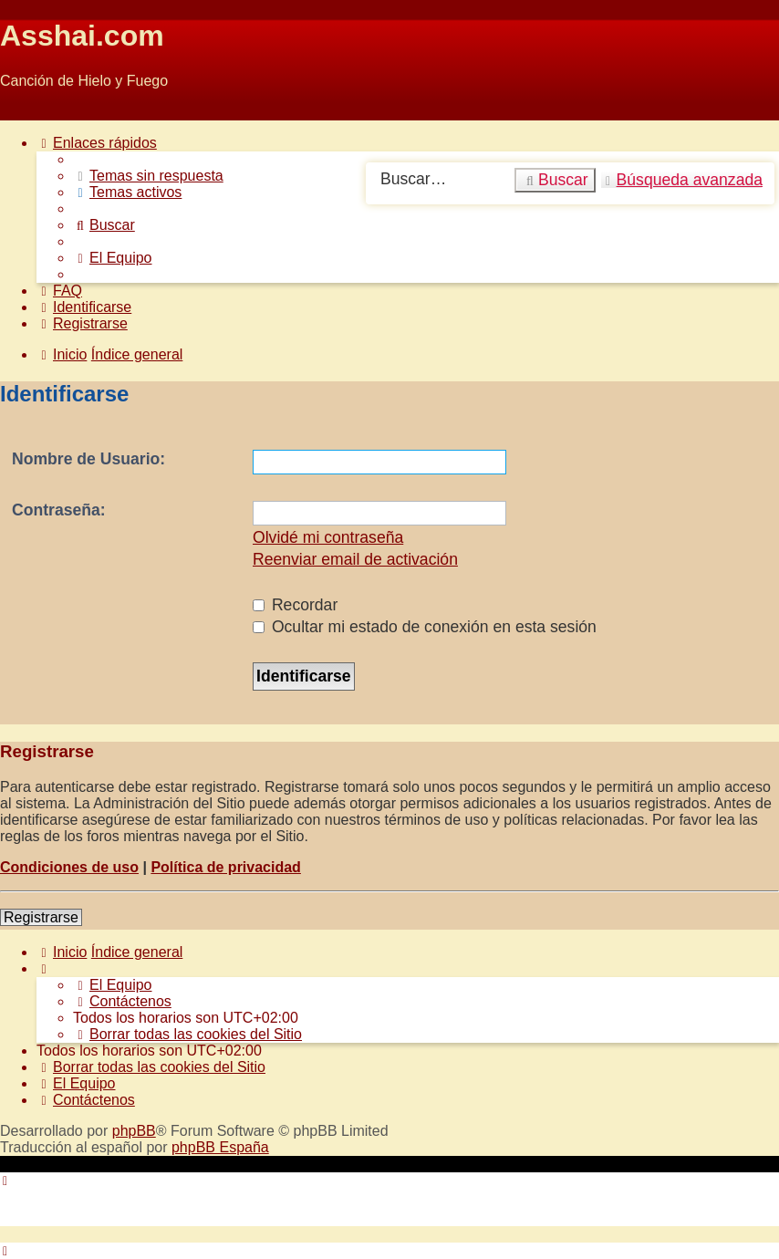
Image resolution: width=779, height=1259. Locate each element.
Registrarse (41, 917)
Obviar (21, 112)
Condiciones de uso (69, 867)
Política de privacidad (226, 867)
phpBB (134, 1131)
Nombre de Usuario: (88, 459)
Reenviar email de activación (355, 559)
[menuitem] (148, 175)
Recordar (295, 605)
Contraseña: (59, 510)
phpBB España (220, 1147)
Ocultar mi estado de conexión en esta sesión (425, 627)
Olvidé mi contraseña (328, 537)
